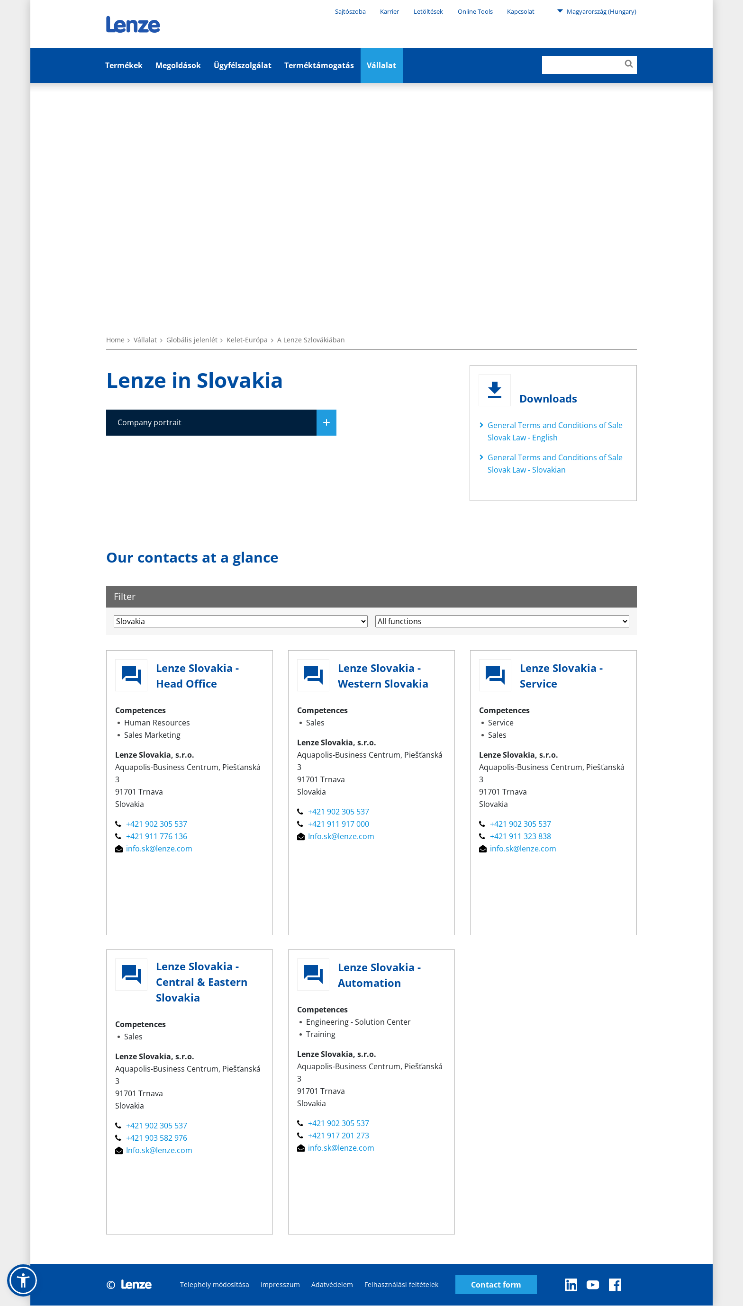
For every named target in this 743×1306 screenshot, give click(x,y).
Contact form (496, 1285)
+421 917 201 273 (333, 1136)
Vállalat (381, 65)
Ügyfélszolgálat (243, 65)
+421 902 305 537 (151, 824)
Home (115, 339)
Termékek (124, 65)
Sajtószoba (350, 11)
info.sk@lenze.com (153, 849)
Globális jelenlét (191, 339)
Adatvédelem (332, 1284)
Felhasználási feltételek (401, 1284)
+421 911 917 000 (333, 824)
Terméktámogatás (319, 65)
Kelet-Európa (247, 339)
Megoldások (178, 65)
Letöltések (428, 11)
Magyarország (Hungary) (596, 11)
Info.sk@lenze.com (335, 837)
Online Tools (475, 11)
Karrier (389, 11)
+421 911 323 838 (515, 837)
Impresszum (280, 1284)
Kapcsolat (521, 11)
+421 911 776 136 (151, 837)
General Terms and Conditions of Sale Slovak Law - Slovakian (555, 463)
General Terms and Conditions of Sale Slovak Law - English (555, 431)
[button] (23, 1280)
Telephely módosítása (214, 1284)
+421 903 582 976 (151, 1138)
